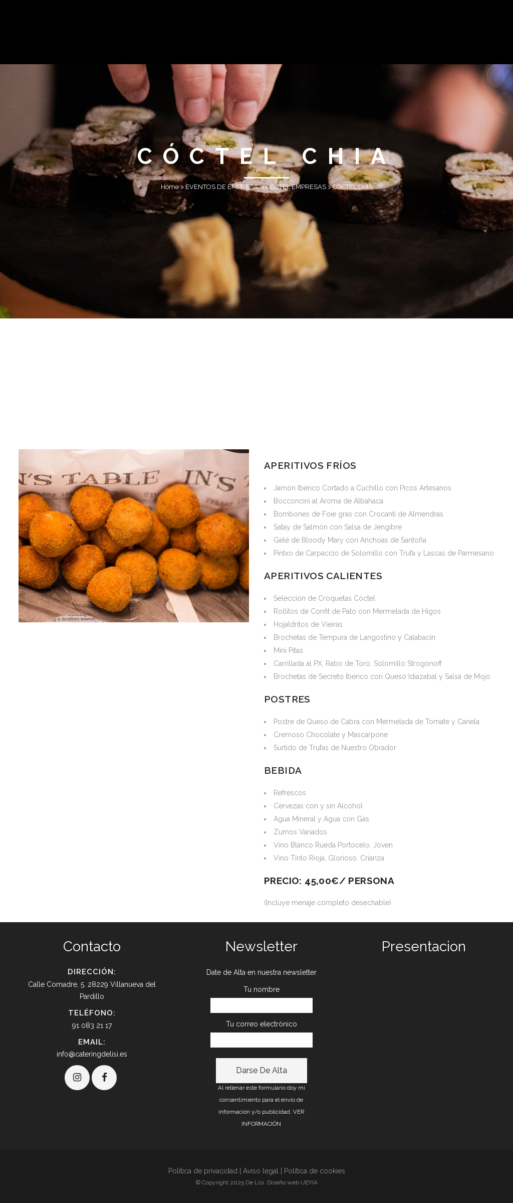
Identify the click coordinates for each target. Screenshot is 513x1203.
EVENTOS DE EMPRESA (221, 187)
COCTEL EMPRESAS (296, 187)
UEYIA (309, 1182)
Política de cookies (314, 1171)
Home (170, 187)
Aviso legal (261, 1171)
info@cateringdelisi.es (92, 1054)
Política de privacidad (202, 1171)
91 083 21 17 (92, 1025)
